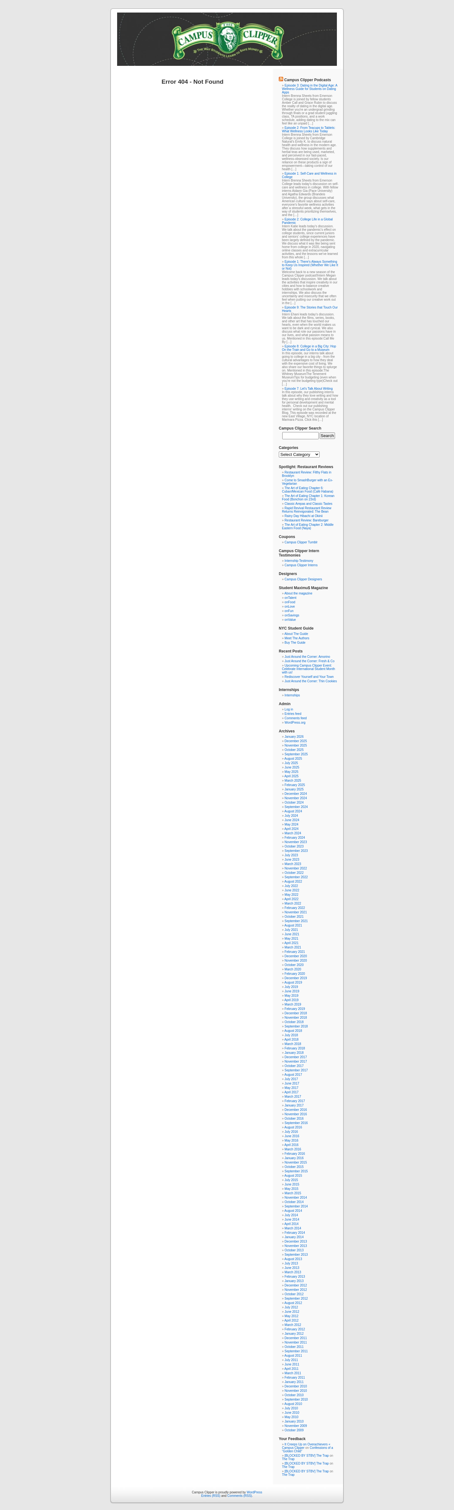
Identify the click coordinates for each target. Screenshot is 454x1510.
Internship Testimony (298, 560)
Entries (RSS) (210, 1495)
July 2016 (291, 1131)
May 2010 (291, 1417)
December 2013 (295, 1241)
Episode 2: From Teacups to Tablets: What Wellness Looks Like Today (308, 129)
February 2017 (294, 1101)
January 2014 (294, 1237)
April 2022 (291, 899)
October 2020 (294, 965)
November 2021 (295, 912)
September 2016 (296, 1123)
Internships (292, 695)
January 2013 (294, 1281)
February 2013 (294, 1276)
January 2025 (294, 789)
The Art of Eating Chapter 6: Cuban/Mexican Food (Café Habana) (307, 489)
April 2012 (291, 1320)
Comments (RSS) (239, 1495)
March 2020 (292, 969)
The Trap (288, 1459)
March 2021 (292, 947)
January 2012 (294, 1333)
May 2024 (291, 824)
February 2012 (294, 1329)
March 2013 (292, 1272)
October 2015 (294, 1167)
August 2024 (293, 811)
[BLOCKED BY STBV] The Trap (306, 1455)
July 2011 (291, 1360)
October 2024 (294, 802)
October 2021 (294, 916)
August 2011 (293, 1355)
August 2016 (293, 1127)
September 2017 (296, 1070)
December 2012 (295, 1285)
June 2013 (291, 1268)
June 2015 (291, 1184)
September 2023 (296, 851)
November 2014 (295, 1197)
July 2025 (291, 763)
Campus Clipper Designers (303, 579)
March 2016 (292, 1149)
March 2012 (292, 1325)
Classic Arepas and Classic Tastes (308, 503)
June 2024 (291, 820)
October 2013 (294, 1250)
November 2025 (295, 745)
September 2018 (296, 1026)
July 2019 (291, 987)
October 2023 (294, 846)
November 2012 (295, 1289)
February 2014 (294, 1232)
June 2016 (291, 1136)
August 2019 (293, 982)
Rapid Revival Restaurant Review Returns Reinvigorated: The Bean (306, 509)
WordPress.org (294, 722)
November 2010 (295, 1390)
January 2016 (294, 1158)
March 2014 (292, 1228)
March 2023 (292, 864)
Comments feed (295, 718)
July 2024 (291, 815)
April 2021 (291, 943)
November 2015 (295, 1162)
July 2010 (291, 1408)
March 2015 (292, 1193)
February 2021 (294, 951)
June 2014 (291, 1219)
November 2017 (295, 1061)
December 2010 (295, 1386)
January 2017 (294, 1105)
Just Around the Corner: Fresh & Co (309, 661)
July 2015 (291, 1180)
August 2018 (293, 1030)
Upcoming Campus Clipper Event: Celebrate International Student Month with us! (308, 669)
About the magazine (298, 593)
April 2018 (291, 1039)
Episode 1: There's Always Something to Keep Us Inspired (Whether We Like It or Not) (310, 265)
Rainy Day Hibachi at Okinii (303, 516)
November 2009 (295, 1426)
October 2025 (294, 750)
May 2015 (291, 1189)
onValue (290, 619)
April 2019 (291, 1000)
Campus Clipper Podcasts (307, 80)
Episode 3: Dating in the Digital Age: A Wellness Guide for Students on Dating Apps (309, 89)
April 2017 (291, 1092)
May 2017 (291, 1088)
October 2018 (294, 1022)
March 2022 (292, 903)
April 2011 (291, 1368)
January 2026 (294, 736)
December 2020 (295, 956)
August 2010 (293, 1404)
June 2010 (291, 1412)
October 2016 (294, 1118)
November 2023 (295, 842)
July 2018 (291, 1035)
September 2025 (296, 754)
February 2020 (294, 973)
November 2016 (295, 1114)
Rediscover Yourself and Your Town (309, 676)
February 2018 (294, 1048)
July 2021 (291, 930)
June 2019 (291, 991)
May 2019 (291, 995)
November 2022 (295, 868)
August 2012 (293, 1303)
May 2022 (291, 894)
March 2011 (292, 1373)
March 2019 (292, 1004)
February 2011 (294, 1377)
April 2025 (291, 776)
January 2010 (294, 1421)
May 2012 (291, 1316)
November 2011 (295, 1342)
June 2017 (291, 1083)
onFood (289, 602)
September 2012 (296, 1298)
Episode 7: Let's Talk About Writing (308, 388)
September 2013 (296, 1254)
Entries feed (292, 713)
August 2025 (293, 758)
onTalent (290, 597)
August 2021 (293, 925)
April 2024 (291, 829)
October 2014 (294, 1202)
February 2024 (294, 837)
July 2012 (291, 1307)
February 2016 (294, 1153)
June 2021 (291, 934)
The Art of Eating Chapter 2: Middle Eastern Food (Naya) (307, 526)
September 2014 (296, 1206)
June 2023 (291, 859)
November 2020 (295, 960)
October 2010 (294, 1395)
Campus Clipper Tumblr (300, 542)
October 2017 (294, 1066)
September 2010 (296, 1399)
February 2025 (294, 785)
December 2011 (295, 1338)
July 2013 (291, 1263)
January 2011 (294, 1382)
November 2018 (295, 1017)
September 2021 (296, 921)
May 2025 (291, 771)
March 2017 (292, 1096)
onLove (289, 606)
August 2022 (293, 881)
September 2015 (296, 1171)
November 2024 (295, 798)
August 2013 (293, 1259)
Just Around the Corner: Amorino (307, 656)
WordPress (254, 1492)
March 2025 (292, 780)
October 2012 (294, 1294)
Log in (288, 709)
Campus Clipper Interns (300, 565)
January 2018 (294, 1052)
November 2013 (295, 1246)
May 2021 (291, 938)
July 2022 (291, 886)
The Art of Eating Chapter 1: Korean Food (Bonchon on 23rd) (308, 497)
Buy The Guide (294, 642)
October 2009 (294, 1430)
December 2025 (295, 741)
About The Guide (296, 634)
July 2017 (291, 1079)
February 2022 (294, 908)
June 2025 (291, 767)
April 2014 (291, 1224)
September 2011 (296, 1351)
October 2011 (294, 1347)
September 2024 (296, 807)
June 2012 (291, 1311)
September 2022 (296, 877)
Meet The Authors (296, 638)
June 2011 (291, 1364)
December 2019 (295, 978)
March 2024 (292, 833)
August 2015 (293, 1175)
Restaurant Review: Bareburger (306, 520)
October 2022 (294, 872)
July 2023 (291, 855)
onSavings (291, 615)
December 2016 (295, 1109)
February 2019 (294, 1009)
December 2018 (295, 1013)
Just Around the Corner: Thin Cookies (310, 681)
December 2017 (295, 1057)
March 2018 (292, 1044)
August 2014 (293, 1210)
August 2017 (293, 1074)
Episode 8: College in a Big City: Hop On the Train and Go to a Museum (309, 348)
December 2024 (295, 793)
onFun (288, 611)
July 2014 (291, 1215)
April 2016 (291, 1145)
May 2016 (291, 1140)
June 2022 (291, 890)
